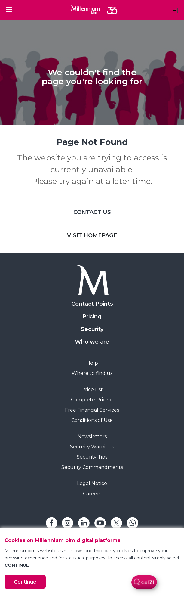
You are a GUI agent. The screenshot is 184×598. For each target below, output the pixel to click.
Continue (25, 582)
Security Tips (92, 457)
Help (92, 363)
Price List (92, 389)
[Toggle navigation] (9, 9)
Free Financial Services (92, 410)
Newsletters (92, 436)
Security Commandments (92, 467)
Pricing (92, 316)
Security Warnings (92, 447)
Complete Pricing (92, 400)
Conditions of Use (92, 420)
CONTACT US (92, 212)
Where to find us (92, 373)
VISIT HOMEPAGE (92, 235)
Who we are (92, 341)
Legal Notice (92, 483)
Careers (92, 494)
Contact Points (92, 304)
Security (92, 329)
